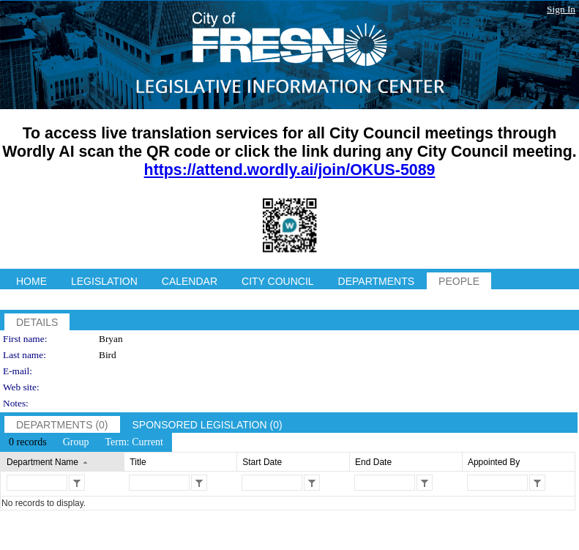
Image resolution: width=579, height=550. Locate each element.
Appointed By (494, 462)
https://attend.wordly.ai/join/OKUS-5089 (290, 170)
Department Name (42, 462)
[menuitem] (28, 442)
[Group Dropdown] (76, 442)
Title (138, 462)
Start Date (262, 462)
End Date (373, 462)
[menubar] (86, 442)
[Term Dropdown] (134, 442)
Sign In (561, 9)
